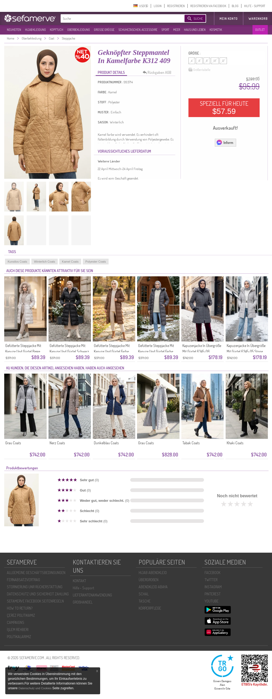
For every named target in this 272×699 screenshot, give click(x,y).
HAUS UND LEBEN (195, 30)
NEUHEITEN (14, 30)
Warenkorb (258, 19)
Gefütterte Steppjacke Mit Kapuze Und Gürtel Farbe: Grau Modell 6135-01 (156, 351)
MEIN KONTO (229, 19)
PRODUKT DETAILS (111, 72)
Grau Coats (13, 443)
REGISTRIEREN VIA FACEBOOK (208, 6)
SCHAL (144, 594)
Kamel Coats (70, 261)
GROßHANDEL (83, 602)
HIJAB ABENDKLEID (153, 572)
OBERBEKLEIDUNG (78, 30)
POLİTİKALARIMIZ (19, 636)
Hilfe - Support (83, 588)
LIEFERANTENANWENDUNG (92, 595)
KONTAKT (79, 581)
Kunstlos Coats (17, 261)
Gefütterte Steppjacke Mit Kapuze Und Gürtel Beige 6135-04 (23, 351)
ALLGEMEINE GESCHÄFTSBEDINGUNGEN (36, 572)
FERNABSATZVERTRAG (23, 579)
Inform (224, 142)
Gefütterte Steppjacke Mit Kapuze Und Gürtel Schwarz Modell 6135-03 (69, 351)
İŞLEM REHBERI (17, 629)
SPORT (165, 30)
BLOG (235, 6)
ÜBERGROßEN (148, 579)
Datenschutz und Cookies (35, 688)
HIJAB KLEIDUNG (35, 30)
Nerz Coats (57, 443)
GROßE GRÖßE (104, 30)
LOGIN (158, 6)
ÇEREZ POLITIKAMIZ (21, 615)
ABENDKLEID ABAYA (153, 587)
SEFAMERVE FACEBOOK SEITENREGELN (35, 601)
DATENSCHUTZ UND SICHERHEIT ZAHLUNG (38, 594)
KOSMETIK (216, 30)
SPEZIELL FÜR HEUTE (224, 107)
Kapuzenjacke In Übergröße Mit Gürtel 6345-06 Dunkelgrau (201, 351)
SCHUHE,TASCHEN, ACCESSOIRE (137, 30)
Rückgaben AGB (158, 72)
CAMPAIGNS (15, 622)
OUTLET (260, 30)
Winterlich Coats (44, 261)
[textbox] (118, 18)
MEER (176, 30)
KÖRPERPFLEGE (150, 608)
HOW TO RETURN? (19, 608)
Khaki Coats (235, 443)
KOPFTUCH (56, 30)
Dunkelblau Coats (106, 443)
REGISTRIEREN (176, 6)
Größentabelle (199, 70)
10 (214, 61)
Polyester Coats (95, 261)
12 (223, 61)
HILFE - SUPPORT (254, 6)
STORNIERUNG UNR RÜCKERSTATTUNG (34, 587)
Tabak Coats (191, 443)
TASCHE (144, 601)
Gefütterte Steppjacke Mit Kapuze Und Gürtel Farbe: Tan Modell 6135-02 (112, 351)
